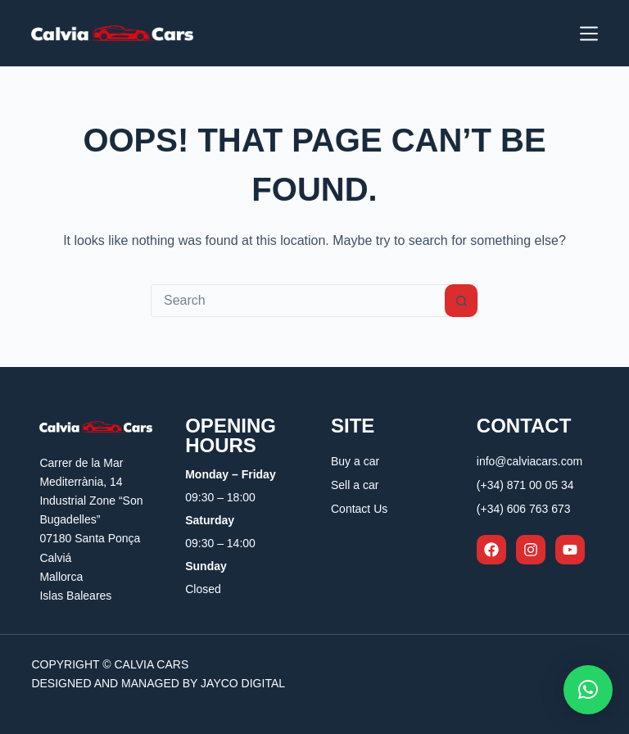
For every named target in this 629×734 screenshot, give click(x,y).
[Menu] (589, 34)
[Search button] (461, 300)
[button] (588, 689)
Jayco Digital (243, 683)
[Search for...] (298, 300)
